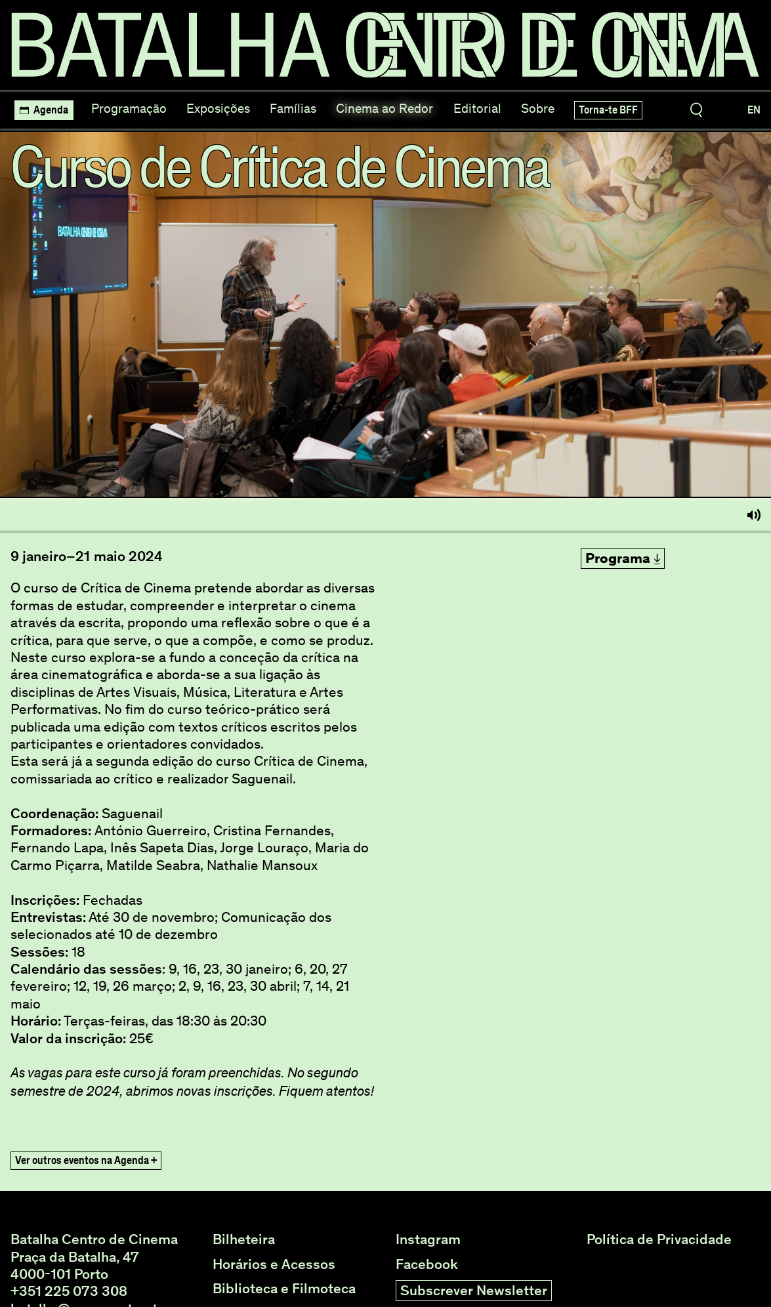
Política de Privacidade (659, 1239)
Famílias (293, 108)
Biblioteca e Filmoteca (284, 1288)
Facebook (427, 1264)
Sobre (537, 108)
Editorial (477, 108)
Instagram (428, 1239)
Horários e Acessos (274, 1264)
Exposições (218, 108)
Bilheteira (244, 1239)
